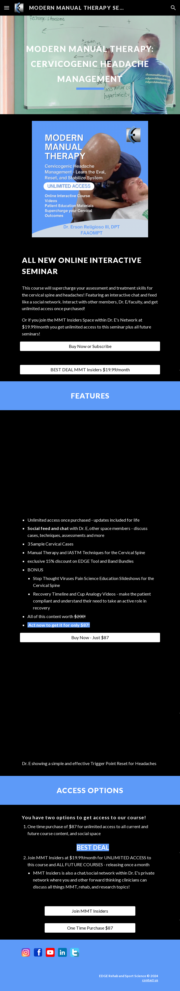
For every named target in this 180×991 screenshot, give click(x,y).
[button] (6, 7)
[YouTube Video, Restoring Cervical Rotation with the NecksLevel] (90, 464)
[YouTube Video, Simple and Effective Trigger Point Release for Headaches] (90, 700)
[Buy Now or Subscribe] (90, 346)
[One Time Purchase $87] (90, 927)
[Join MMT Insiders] (90, 910)
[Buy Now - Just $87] (90, 637)
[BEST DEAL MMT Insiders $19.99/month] (90, 369)
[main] (90, 65)
